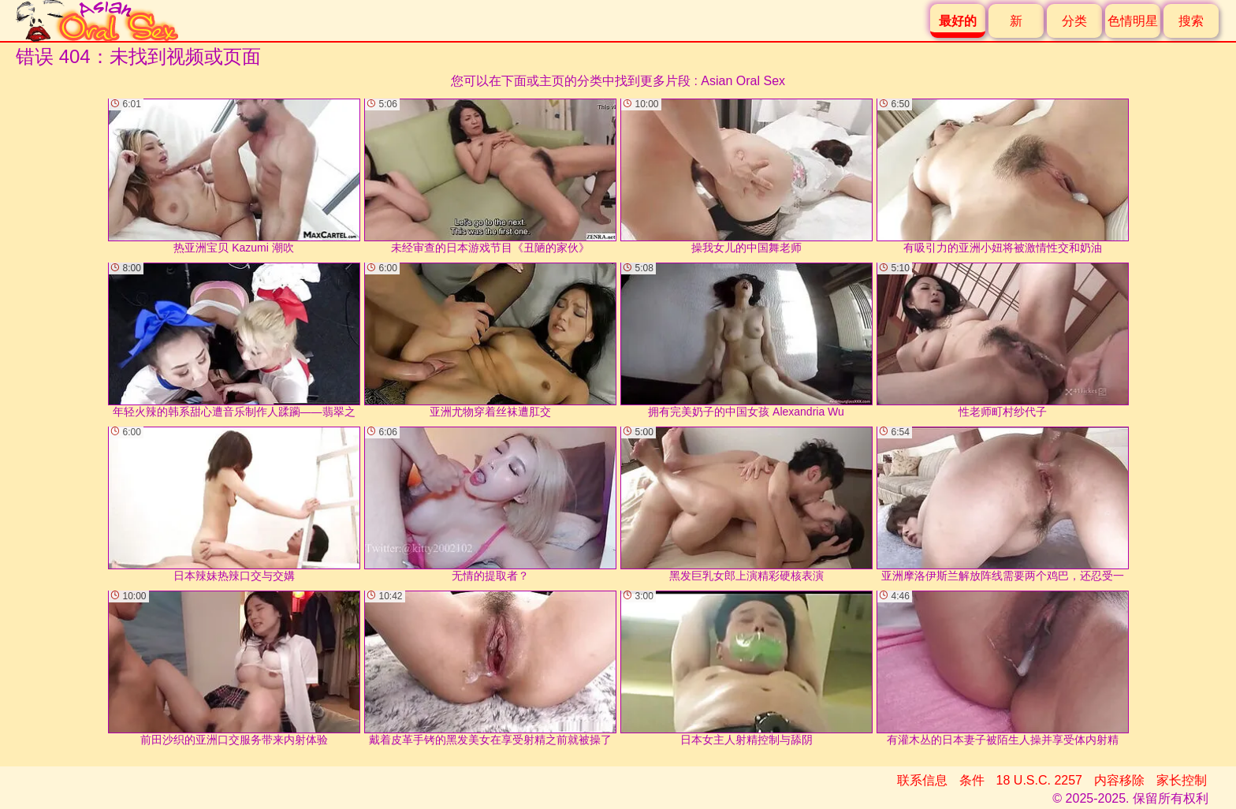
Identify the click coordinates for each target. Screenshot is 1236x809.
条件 (972, 780)
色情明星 (1133, 21)
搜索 (1191, 21)
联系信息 (922, 780)
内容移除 (1119, 780)
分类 (1074, 21)
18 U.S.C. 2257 (1039, 780)
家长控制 (1181, 780)
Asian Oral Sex (743, 81)
